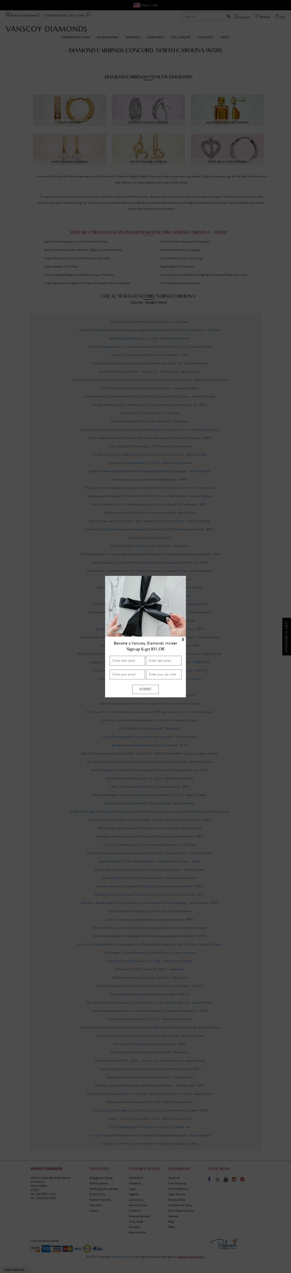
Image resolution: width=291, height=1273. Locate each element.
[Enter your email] (127, 674)
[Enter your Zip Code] (163, 674)
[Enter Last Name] (163, 661)
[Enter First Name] (127, 661)
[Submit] (145, 689)
